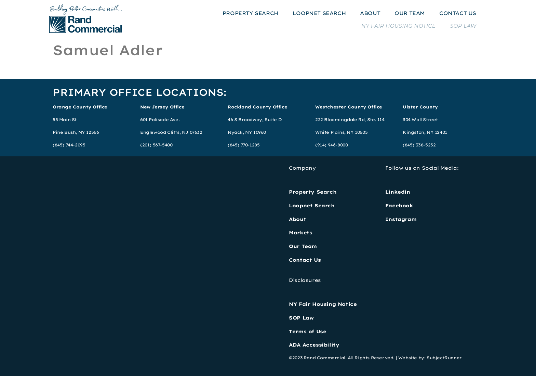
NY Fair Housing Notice (323, 304)
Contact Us (305, 260)
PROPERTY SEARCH (250, 13)
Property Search (312, 192)
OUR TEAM (409, 13)
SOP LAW (463, 26)
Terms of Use (307, 331)
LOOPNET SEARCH (319, 13)
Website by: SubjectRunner (430, 357)
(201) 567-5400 (156, 144)
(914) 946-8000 (331, 144)
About (297, 219)
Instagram (400, 219)
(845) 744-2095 (69, 144)
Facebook (399, 206)
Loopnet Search (311, 206)
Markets (300, 233)
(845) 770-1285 (243, 144)
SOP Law (301, 318)
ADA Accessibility (314, 345)
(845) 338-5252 (419, 144)
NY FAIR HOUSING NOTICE (398, 26)
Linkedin (397, 192)
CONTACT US (457, 13)
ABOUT (370, 13)
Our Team (303, 246)
